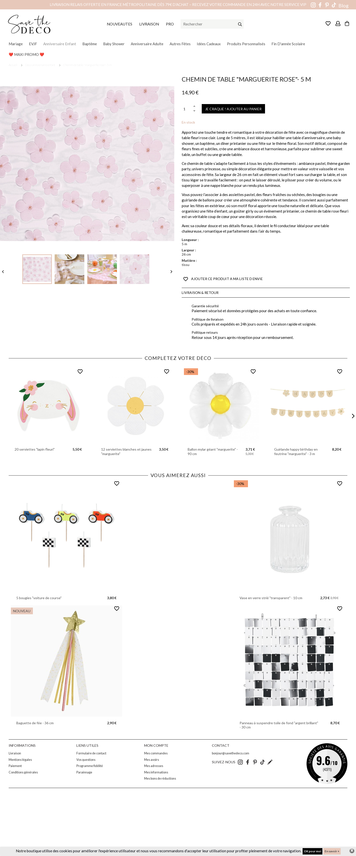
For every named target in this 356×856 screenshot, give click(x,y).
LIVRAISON (149, 24)
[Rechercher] (212, 24)
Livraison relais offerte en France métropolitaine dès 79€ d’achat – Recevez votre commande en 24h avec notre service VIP (178, 4)
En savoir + (332, 851)
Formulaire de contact (91, 753)
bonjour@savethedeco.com (230, 753)
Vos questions (85, 760)
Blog (343, 5)
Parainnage (84, 772)
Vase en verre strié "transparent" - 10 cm (271, 598)
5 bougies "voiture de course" (39, 598)
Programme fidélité (89, 766)
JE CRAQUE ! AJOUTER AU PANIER (233, 109)
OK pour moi (312, 851)
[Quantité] (187, 109)
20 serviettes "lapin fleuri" (35, 449)
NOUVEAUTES (119, 24)
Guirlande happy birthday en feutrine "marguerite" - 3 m (296, 451)
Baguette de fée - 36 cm (35, 723)
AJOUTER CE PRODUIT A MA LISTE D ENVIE (223, 279)
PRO (170, 24)
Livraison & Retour (200, 292)
